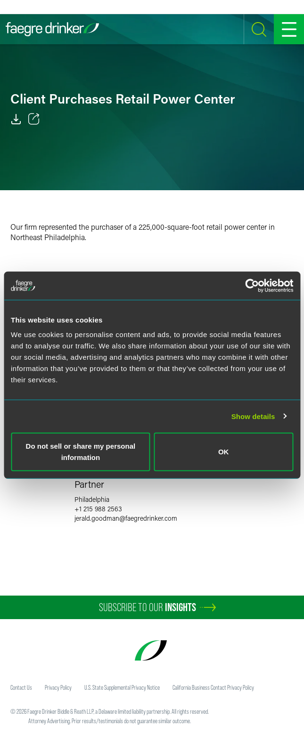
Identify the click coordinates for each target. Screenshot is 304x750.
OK (223, 452)
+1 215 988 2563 (98, 508)
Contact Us (21, 687)
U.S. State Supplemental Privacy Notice (122, 687)
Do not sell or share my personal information (81, 451)
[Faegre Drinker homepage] (52, 29)
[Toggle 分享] (34, 119)
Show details (253, 416)
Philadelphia (91, 499)
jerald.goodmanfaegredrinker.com (125, 518)
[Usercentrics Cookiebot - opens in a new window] (252, 285)
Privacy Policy (58, 687)
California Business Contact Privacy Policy (213, 687)
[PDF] (16, 119)
